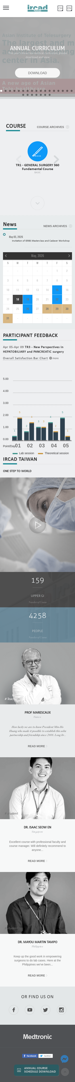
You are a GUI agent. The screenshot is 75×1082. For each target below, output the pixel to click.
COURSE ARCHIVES (50, 127)
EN (69, 8)
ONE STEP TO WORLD (17, 471)
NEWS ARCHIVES (55, 226)
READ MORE (36, 746)
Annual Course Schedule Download (40, 1070)
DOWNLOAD (37, 73)
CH (60, 8)
